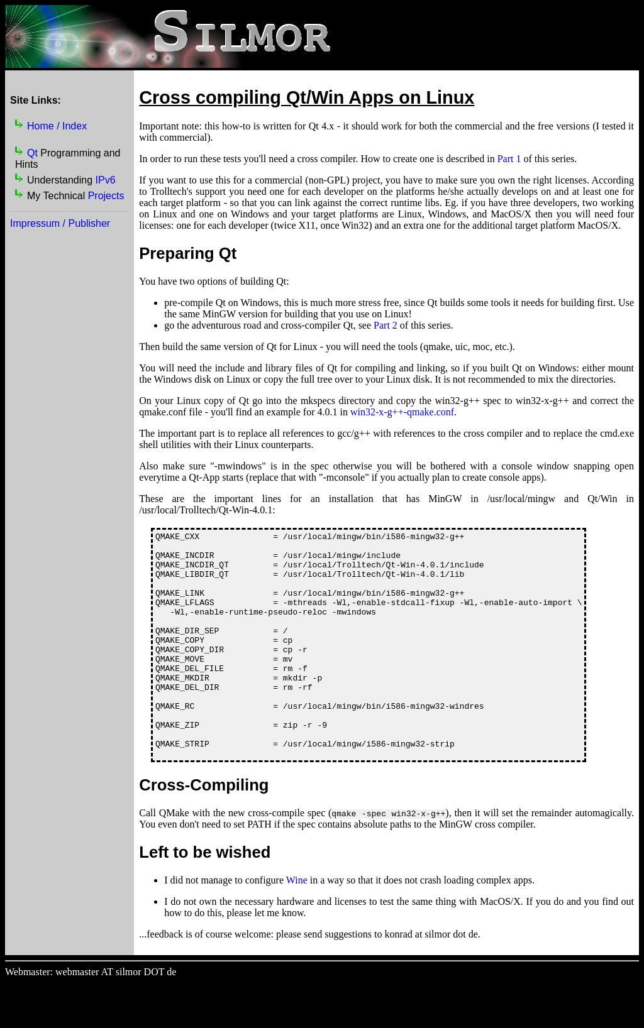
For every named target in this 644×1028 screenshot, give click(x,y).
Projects (106, 195)
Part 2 (385, 325)
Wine (297, 925)
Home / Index (57, 126)
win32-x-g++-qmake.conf (402, 412)
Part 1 (509, 158)
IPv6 (106, 180)
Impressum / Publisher (60, 223)
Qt (32, 153)
